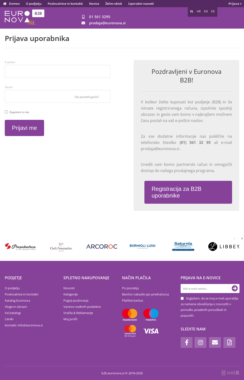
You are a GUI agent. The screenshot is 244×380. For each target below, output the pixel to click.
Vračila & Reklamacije (78, 313)
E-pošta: (10, 62)
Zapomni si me (19, 112)
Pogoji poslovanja (75, 300)
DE (213, 11)
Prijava (235, 3)
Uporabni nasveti (141, 3)
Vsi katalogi (13, 313)
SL (191, 11)
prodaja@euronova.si (160, 148)
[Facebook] (187, 342)
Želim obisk (113, 3)
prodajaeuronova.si (107, 22)
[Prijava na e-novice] (234, 288)
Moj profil (70, 319)
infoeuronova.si (30, 325)
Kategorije (70, 294)
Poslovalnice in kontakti (65, 3)
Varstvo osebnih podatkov (82, 306)
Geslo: (9, 87)
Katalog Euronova (17, 300)
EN (206, 11)
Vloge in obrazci (16, 306)
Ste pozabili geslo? (87, 97)
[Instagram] (200, 342)
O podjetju (33, 3)
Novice (94, 3)
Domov (14, 3)
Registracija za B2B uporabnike (176, 192)
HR (199, 11)
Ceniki (9, 319)
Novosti (69, 288)
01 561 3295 (99, 16)
